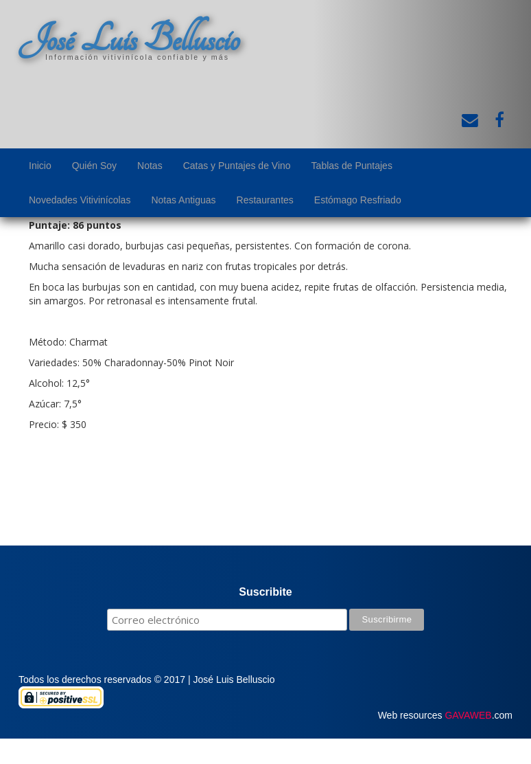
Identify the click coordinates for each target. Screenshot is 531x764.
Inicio (40, 165)
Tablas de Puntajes (351, 165)
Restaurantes (265, 199)
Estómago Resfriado (357, 199)
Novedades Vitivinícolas (79, 199)
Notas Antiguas (183, 199)
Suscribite (265, 592)
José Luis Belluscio (129, 39)
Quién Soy (94, 165)
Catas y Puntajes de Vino (237, 165)
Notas (150, 165)
